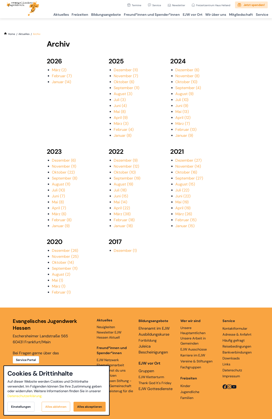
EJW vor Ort (184, 14)
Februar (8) (62, 219)
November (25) (65, 256)
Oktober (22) (63, 172)
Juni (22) (183, 196)
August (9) (184, 93)
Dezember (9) (126, 160)
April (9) (121, 117)
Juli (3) (120, 99)
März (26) (183, 214)
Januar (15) (185, 225)
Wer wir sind (190, 321)
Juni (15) (121, 196)
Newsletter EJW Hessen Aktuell (109, 335)
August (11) (61, 184)
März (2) (59, 70)
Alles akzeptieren (89, 407)
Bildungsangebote (94, 14)
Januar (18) (123, 225)
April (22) (122, 208)
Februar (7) (62, 75)
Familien (186, 398)
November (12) (126, 166)
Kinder (185, 386)
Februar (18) (124, 219)
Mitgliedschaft (237, 14)
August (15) (185, 184)
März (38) (122, 214)
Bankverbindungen (237, 352)
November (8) (187, 75)
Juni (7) (58, 196)
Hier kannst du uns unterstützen (111, 373)
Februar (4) (124, 129)
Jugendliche (189, 392)
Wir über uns (210, 14)
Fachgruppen (190, 367)
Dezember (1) (125, 250)
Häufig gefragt (233, 340)
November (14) (188, 166)
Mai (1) (57, 280)
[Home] (11, 34)
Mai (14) (120, 202)
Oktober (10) (186, 81)
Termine (136, 5)
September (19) (127, 178)
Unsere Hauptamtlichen (192, 330)
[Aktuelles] (24, 34)
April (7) (59, 208)
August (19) (123, 184)
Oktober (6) (124, 81)
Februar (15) (186, 219)
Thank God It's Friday (155, 383)
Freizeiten (65, 14)
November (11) (64, 166)
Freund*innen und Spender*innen (112, 350)
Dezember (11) (126, 70)
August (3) (123, 93)
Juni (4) (120, 105)
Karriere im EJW (192, 355)
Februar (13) (186, 129)
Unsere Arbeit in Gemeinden (193, 341)
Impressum (231, 376)
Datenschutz (232, 370)
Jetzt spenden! (254, 5)
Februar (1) (61, 292)
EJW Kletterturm (151, 377)
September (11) (126, 87)
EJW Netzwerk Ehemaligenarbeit (110, 362)
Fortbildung (148, 340)
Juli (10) (181, 99)
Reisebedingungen (236, 346)
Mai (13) (182, 111)
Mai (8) (120, 111)
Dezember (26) (65, 250)
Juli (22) (182, 190)
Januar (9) (184, 135)
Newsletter (178, 5)
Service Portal (26, 360)
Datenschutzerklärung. (24, 396)
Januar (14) (61, 81)
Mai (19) (182, 202)
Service (156, 5)
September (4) (188, 87)
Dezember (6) (187, 70)
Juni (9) (181, 105)
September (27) (189, 178)
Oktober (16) (186, 172)
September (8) (64, 178)
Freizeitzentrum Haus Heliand (213, 5)
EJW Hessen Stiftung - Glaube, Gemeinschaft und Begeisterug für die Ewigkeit (115, 388)
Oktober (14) (63, 262)
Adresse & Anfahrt (236, 334)
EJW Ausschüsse (193, 349)
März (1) (58, 286)
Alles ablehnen (56, 407)
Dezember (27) (188, 160)
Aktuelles (44, 14)
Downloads (231, 358)
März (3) (121, 123)
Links (226, 364)
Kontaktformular (234, 328)
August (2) (61, 274)
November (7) (126, 75)
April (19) (183, 208)
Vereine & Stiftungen (196, 361)
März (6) (59, 214)
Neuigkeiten (106, 323)
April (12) (183, 117)
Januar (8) (123, 135)
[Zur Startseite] (23, 9)
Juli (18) (120, 190)
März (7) (182, 123)
